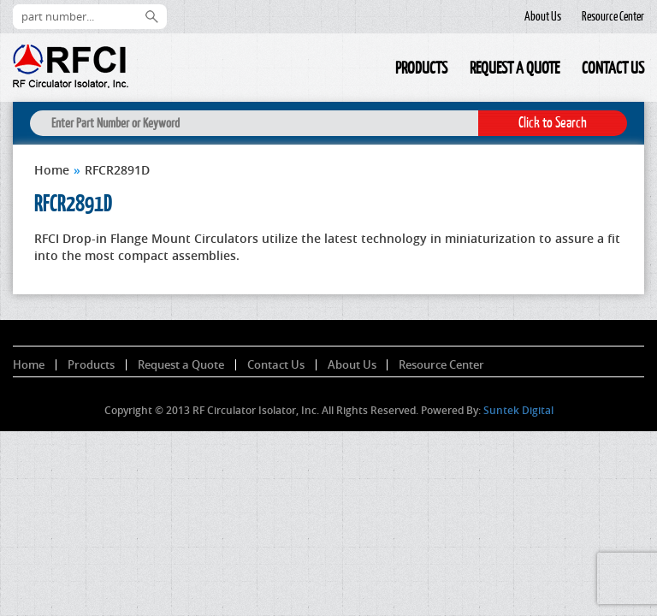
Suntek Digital (518, 410)
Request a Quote (514, 67)
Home (373, 70)
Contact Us (613, 67)
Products (421, 67)
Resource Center (613, 16)
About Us (542, 16)
